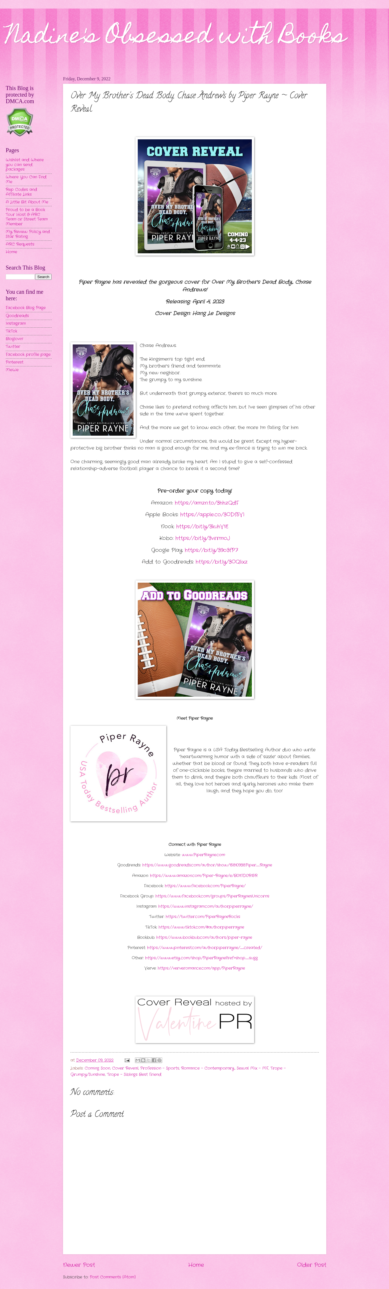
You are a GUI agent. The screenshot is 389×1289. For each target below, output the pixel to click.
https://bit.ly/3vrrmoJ (202, 538)
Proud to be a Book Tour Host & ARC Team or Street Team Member (27, 217)
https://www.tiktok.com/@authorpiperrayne (200, 927)
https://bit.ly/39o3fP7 (211, 550)
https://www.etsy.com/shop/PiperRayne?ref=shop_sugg (201, 958)
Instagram (16, 323)
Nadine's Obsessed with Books (176, 37)
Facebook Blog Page (26, 308)
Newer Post (79, 1265)
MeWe (12, 370)
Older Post (311, 1265)
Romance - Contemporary (207, 1068)
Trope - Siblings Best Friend (134, 1074)
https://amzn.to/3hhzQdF (207, 503)
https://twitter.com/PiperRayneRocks (202, 917)
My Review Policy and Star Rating (28, 234)
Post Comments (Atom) (113, 1277)
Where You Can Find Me (26, 179)
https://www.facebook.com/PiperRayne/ (204, 886)
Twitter (13, 346)
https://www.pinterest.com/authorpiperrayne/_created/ (204, 948)
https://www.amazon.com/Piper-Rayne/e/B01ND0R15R (203, 876)
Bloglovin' (14, 339)
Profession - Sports (159, 1068)
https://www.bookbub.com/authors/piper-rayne (203, 938)
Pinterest (14, 362)
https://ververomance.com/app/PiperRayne (201, 968)
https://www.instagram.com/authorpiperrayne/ (205, 906)
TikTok (11, 331)
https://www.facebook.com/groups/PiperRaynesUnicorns (211, 896)
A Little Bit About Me (27, 202)
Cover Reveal (125, 1068)
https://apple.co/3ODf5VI (212, 514)
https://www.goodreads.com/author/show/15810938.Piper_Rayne (206, 865)
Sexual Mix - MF (252, 1068)
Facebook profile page (28, 354)
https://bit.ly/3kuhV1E (202, 526)
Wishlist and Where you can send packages (25, 164)
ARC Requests (20, 244)
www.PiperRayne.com (203, 855)
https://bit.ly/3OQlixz (222, 562)
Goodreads (17, 316)
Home (196, 1265)
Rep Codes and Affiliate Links (21, 192)
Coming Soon (97, 1068)
